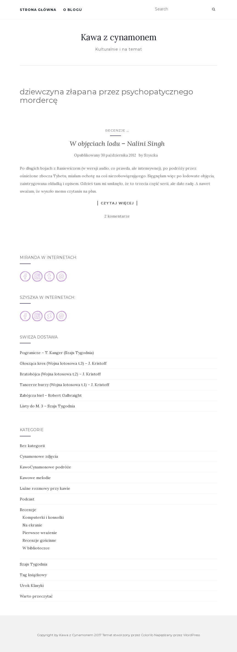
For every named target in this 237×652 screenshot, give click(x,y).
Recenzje (115, 130)
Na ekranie (32, 525)
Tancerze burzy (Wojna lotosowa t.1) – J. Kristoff (64, 384)
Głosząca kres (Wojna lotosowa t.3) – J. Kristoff (63, 363)
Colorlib (147, 635)
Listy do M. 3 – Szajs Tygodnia (47, 406)
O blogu (72, 10)
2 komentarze (117, 216)
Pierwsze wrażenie (39, 532)
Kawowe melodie (35, 477)
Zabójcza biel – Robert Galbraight (51, 395)
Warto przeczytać (36, 596)
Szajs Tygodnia (33, 564)
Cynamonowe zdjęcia (39, 456)
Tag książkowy (33, 574)
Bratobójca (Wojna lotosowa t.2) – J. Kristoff (60, 374)
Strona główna (38, 10)
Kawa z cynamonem (119, 37)
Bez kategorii (32, 445)
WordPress (191, 635)
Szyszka (151, 155)
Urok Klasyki (32, 585)
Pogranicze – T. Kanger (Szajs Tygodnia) (57, 352)
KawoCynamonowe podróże (45, 467)
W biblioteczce (36, 548)
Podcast (27, 499)
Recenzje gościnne (39, 540)
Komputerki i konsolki (43, 517)
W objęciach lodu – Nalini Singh (117, 143)
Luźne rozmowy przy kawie (45, 488)
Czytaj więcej (117, 203)
